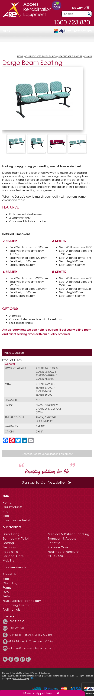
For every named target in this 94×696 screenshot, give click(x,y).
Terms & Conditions (20, 672)
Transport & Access (62, 538)
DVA (6, 592)
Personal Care (13, 556)
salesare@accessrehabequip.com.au (31, 648)
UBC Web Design (21, 678)
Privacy (34, 672)
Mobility (8, 560)
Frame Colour (14, 417)
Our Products (12, 507)
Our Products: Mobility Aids (41, 56)
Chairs (88, 56)
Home (20, 56)
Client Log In (12, 583)
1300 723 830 (71, 22)
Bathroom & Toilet (16, 538)
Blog (6, 516)
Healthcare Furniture (70, 56)
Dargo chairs (35, 186)
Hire (5, 511)
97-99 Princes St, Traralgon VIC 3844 (31, 641)
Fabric (9, 405)
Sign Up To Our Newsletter (47, 482)
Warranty (11, 426)
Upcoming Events (16, 605)
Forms (7, 587)
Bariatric (54, 543)
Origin (9, 431)
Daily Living (11, 534)
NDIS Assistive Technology (22, 600)
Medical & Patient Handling (68, 534)
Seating (8, 543)
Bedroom (9, 547)
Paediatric (10, 551)
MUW (8, 384)
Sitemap (5, 672)
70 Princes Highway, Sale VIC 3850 (30, 634)
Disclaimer (45, 672)
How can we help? (17, 520)
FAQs (6, 596)
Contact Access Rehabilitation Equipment (47, 454)
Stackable (11, 400)
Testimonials (11, 609)
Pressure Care (58, 547)
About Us (9, 574)
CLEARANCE (57, 556)
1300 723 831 (16, 628)
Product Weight (15, 368)
